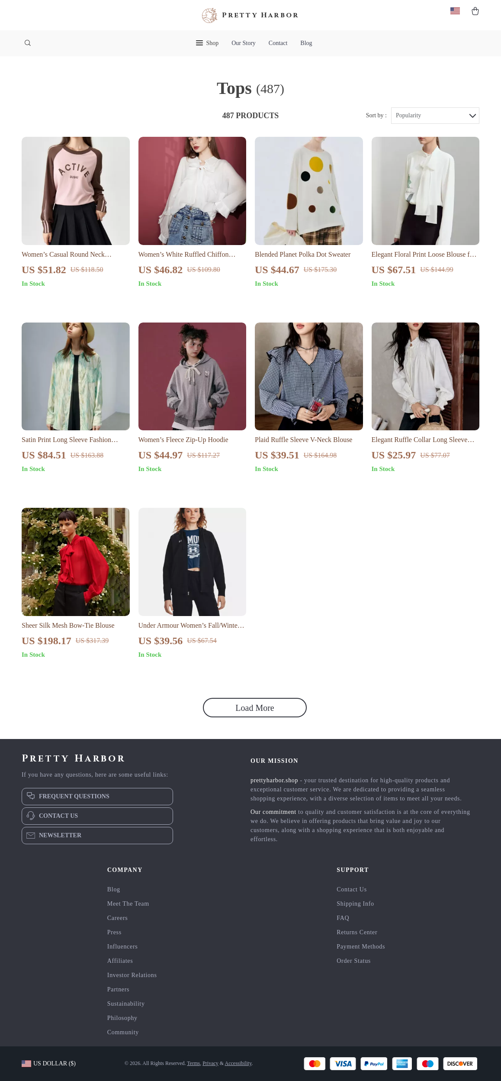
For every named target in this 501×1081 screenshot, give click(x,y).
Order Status (354, 961)
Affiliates (120, 961)
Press (114, 932)
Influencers (122, 946)
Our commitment (273, 812)
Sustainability (126, 1003)
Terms (193, 1063)
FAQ (343, 918)
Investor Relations (132, 975)
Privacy (210, 1063)
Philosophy (122, 1018)
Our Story (243, 43)
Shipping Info (355, 903)
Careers (117, 918)
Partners (118, 989)
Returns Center (357, 932)
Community (123, 1032)
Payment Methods (361, 946)
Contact (278, 43)
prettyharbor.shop (274, 780)
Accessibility (238, 1063)
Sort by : (376, 115)
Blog (306, 43)
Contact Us (352, 889)
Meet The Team (128, 903)
